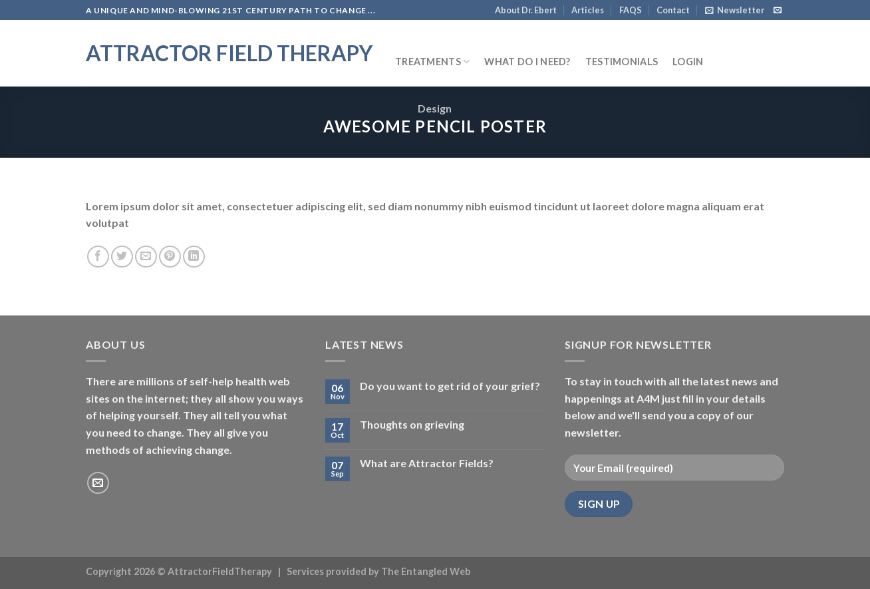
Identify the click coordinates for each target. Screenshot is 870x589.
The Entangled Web (425, 571)
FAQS (630, 10)
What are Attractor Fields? (427, 463)
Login (687, 61)
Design (435, 108)
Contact (673, 10)
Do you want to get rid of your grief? (450, 385)
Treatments (432, 61)
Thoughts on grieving (412, 424)
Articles (587, 10)
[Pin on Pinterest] (170, 257)
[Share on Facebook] (98, 257)
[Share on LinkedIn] (194, 257)
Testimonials (621, 61)
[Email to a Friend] (146, 257)
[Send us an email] (778, 10)
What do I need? (527, 61)
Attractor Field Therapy (229, 53)
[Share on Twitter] (122, 257)
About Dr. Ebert (526, 10)
